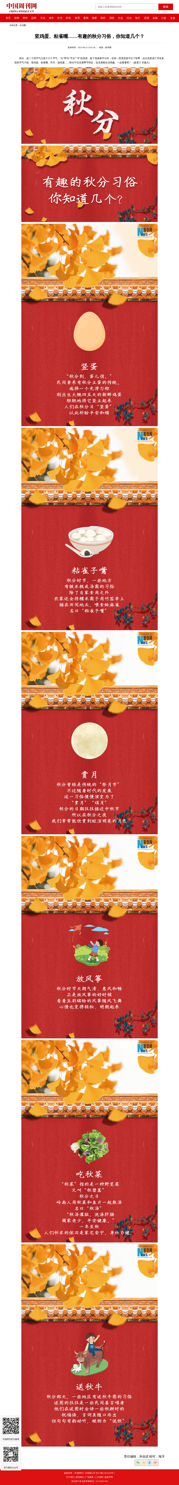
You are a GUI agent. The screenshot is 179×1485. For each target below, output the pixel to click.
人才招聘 (99, 1477)
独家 (94, 18)
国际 (112, 18)
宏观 (146, 18)
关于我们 (70, 1477)
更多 (172, 18)
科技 (68, 18)
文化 (42, 18)
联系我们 (80, 1477)
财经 (25, 18)
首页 (8, 18)
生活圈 (23, 25)
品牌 (33, 18)
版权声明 (109, 1477)
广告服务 (89, 1477)
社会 (120, 18)
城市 (51, 18)
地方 (137, 18)
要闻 (85, 18)
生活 (59, 18)
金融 (155, 18)
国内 (103, 18)
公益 (163, 18)
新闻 (16, 18)
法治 (129, 18)
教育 (77, 18)
